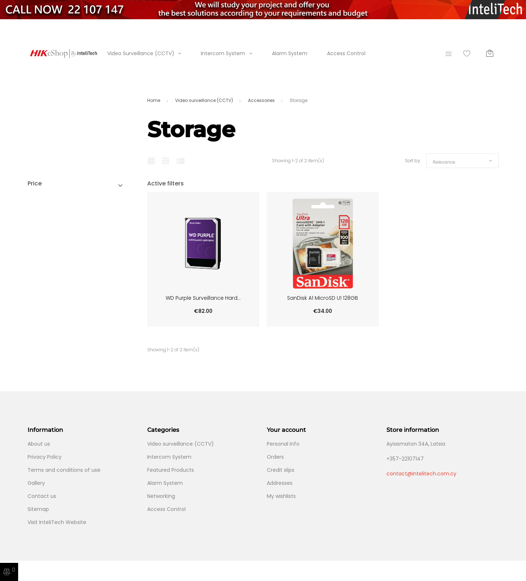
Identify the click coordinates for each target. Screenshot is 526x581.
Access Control (346, 53)
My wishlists (281, 496)
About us (39, 443)
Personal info (283, 443)
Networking (161, 496)
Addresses (280, 483)
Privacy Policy (45, 457)
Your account (286, 429)
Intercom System (223, 53)
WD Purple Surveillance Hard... (203, 298)
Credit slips (280, 470)
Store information (412, 429)
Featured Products (170, 470)
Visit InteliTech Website (57, 522)
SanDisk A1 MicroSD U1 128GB (322, 298)
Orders (275, 457)
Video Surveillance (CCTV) (140, 53)
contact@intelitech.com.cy (421, 473)
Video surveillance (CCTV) (180, 443)
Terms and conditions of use (64, 470)
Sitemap (38, 509)
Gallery (36, 483)
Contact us (42, 496)
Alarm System (289, 53)
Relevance (444, 162)
